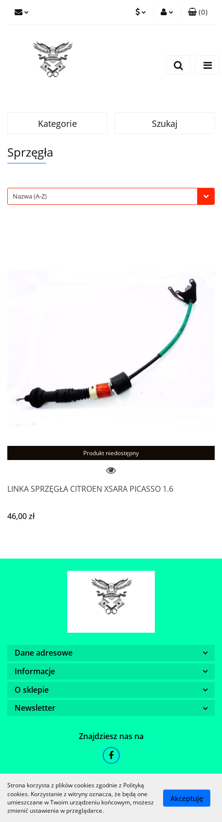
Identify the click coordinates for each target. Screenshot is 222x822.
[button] (198, 12)
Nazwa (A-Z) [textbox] (30, 196)
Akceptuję (186, 797)
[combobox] (111, 196)
